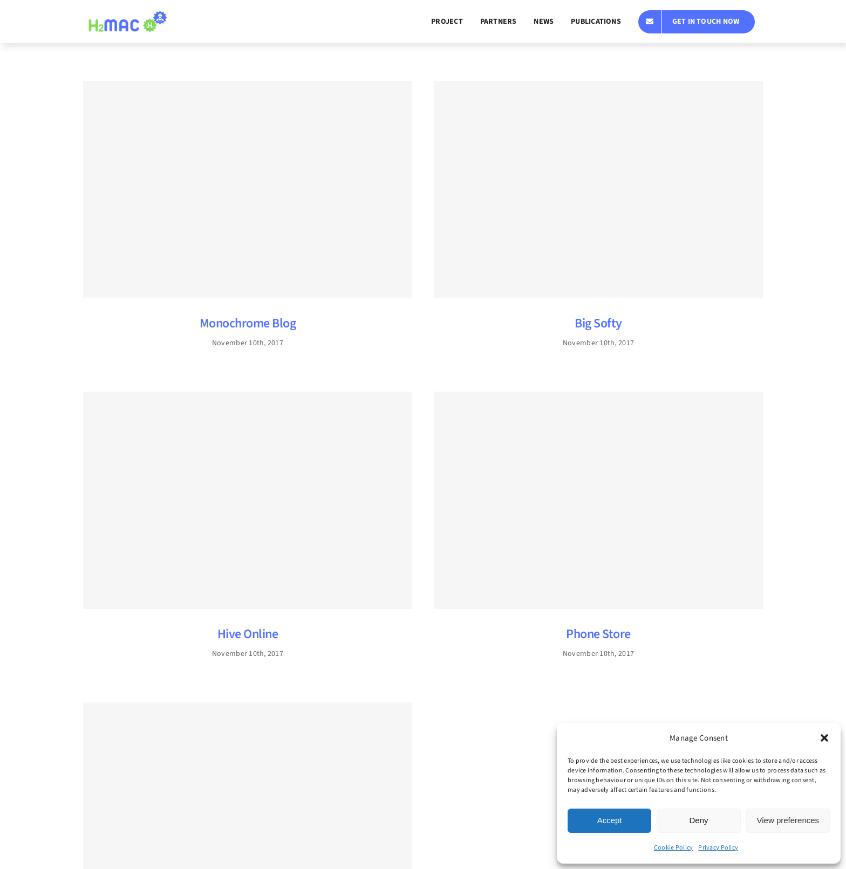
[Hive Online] (247, 500)
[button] (824, 738)
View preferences (788, 820)
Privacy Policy (718, 847)
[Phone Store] (598, 500)
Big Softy (598, 323)
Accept (609, 820)
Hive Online (247, 634)
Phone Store (598, 634)
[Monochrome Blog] (247, 189)
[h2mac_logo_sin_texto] (126, 15)
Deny (698, 820)
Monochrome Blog (248, 323)
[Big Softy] (598, 189)
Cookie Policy (673, 847)
